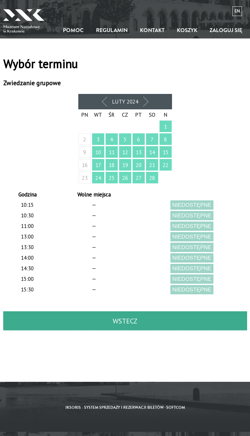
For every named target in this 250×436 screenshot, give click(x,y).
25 (112, 177)
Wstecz (125, 320)
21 (152, 165)
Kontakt (152, 30)
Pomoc (73, 30)
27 (139, 177)
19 (125, 165)
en (237, 11)
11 (112, 152)
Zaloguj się (226, 30)
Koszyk (187, 30)
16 (85, 165)
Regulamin (112, 30)
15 (165, 152)
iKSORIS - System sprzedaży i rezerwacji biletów (114, 407)
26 (125, 177)
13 (139, 152)
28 (152, 177)
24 (98, 177)
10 (98, 152)
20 (139, 165)
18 (112, 165)
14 (152, 152)
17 (98, 165)
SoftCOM (175, 407)
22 (165, 165)
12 (125, 152)
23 (85, 177)
